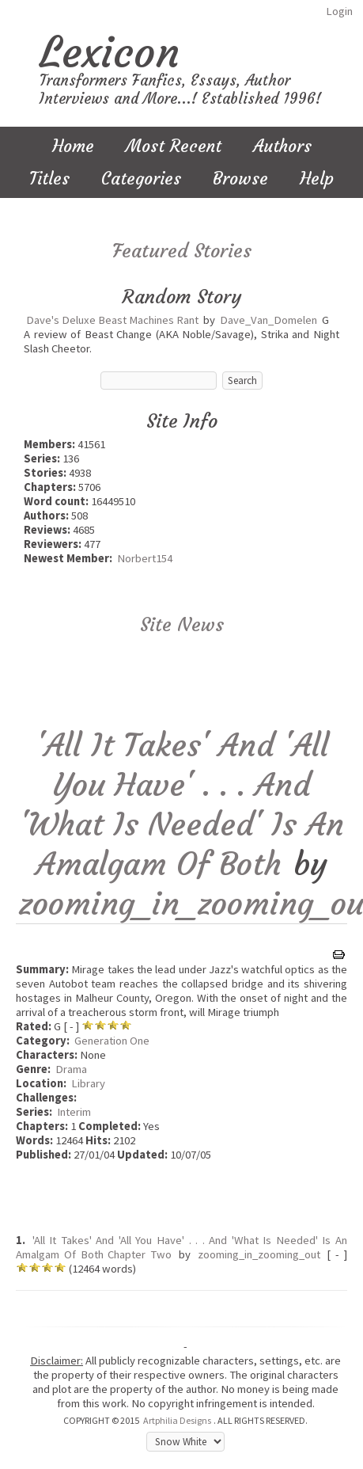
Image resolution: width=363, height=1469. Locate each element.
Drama (71, 1069)
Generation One (111, 1040)
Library (88, 1083)
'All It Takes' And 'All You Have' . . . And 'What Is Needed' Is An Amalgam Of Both (182, 804)
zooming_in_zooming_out (259, 1254)
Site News (182, 625)
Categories (141, 178)
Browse (240, 178)
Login (339, 11)
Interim (74, 1112)
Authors (282, 146)
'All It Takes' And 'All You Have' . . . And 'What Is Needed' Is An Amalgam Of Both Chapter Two (181, 1247)
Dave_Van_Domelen (268, 320)
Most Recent (173, 146)
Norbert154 (144, 558)
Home (73, 146)
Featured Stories (181, 251)
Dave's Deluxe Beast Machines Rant (112, 320)
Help (317, 178)
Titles (49, 178)
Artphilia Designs (177, 1420)
